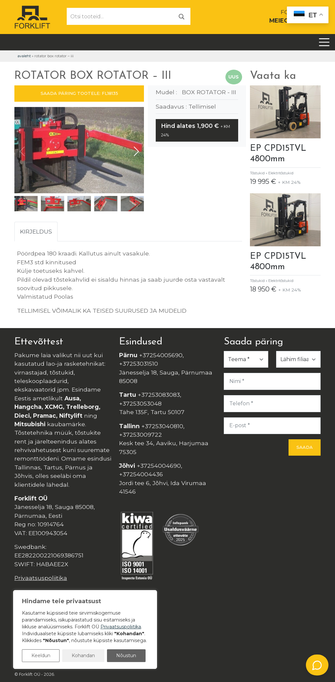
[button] (136, 151)
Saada (304, 447)
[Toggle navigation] (324, 42)
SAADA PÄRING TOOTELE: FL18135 (79, 93)
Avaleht (24, 56)
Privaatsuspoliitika (40, 577)
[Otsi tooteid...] (120, 16)
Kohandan (83, 655)
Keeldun (40, 655)
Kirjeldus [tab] (36, 231)
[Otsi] (181, 16)
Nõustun (126, 655)
